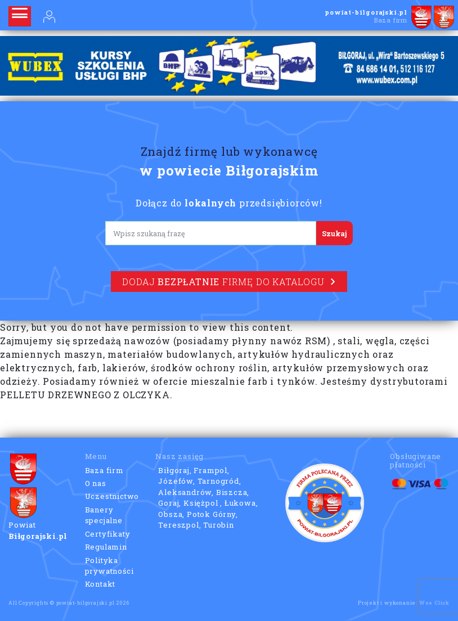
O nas (95, 483)
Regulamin (106, 547)
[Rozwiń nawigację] (19, 16)
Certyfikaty (108, 534)
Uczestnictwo (112, 496)
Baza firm (104, 470)
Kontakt (100, 584)
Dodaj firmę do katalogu (228, 281)
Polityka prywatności (109, 566)
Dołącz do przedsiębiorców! (229, 203)
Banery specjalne (104, 515)
